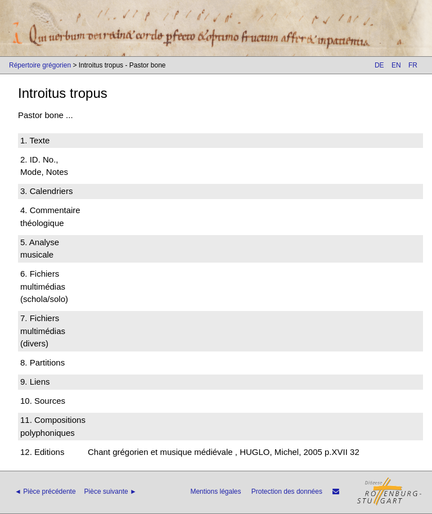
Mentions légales (215, 491)
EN (396, 65)
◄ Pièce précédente (45, 491)
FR (412, 65)
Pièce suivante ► (110, 491)
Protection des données (286, 491)
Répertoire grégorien (40, 65)
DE (379, 65)
